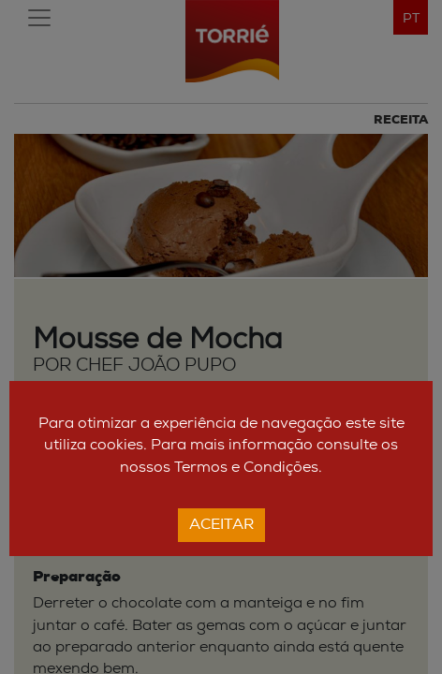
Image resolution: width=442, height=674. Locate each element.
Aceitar (221, 525)
